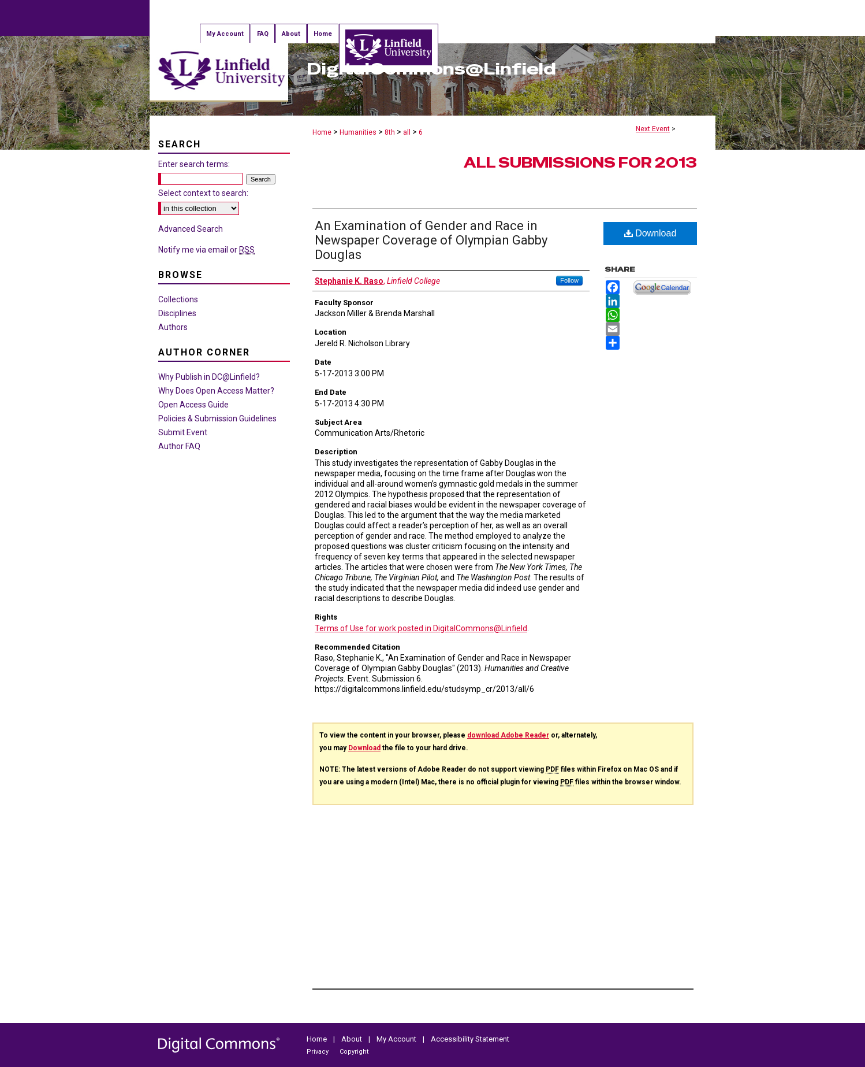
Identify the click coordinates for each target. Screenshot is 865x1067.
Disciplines (177, 313)
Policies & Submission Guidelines (217, 418)
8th (391, 132)
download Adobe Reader (508, 735)
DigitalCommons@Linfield (431, 68)
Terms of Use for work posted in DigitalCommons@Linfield (421, 628)
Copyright (354, 1051)
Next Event (653, 129)
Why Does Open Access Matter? (216, 390)
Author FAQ (179, 446)
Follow (569, 280)
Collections (178, 299)
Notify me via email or (206, 249)
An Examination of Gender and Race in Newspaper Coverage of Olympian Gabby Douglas (431, 240)
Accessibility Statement (470, 1039)
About (352, 1039)
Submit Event (182, 432)
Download (650, 233)
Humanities (359, 132)
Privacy (318, 1051)
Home (321, 132)
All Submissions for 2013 (580, 163)
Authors (173, 327)
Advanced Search (190, 229)
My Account (397, 1039)
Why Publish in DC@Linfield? (209, 376)
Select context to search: (203, 193)
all (407, 132)
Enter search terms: (194, 164)
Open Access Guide (193, 404)
